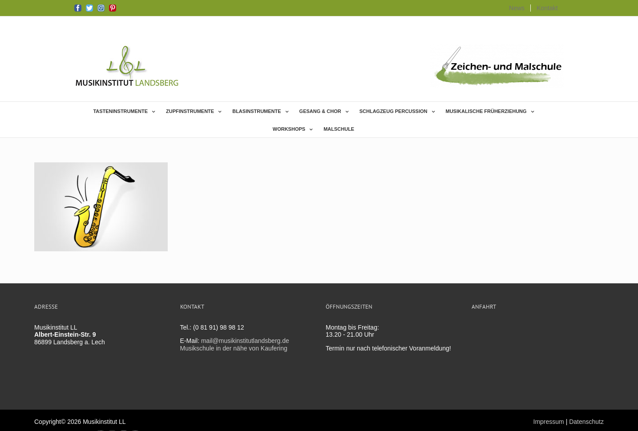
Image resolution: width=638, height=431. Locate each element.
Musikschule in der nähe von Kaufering (233, 348)
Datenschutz (586, 421)
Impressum (548, 421)
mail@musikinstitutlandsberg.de (245, 340)
